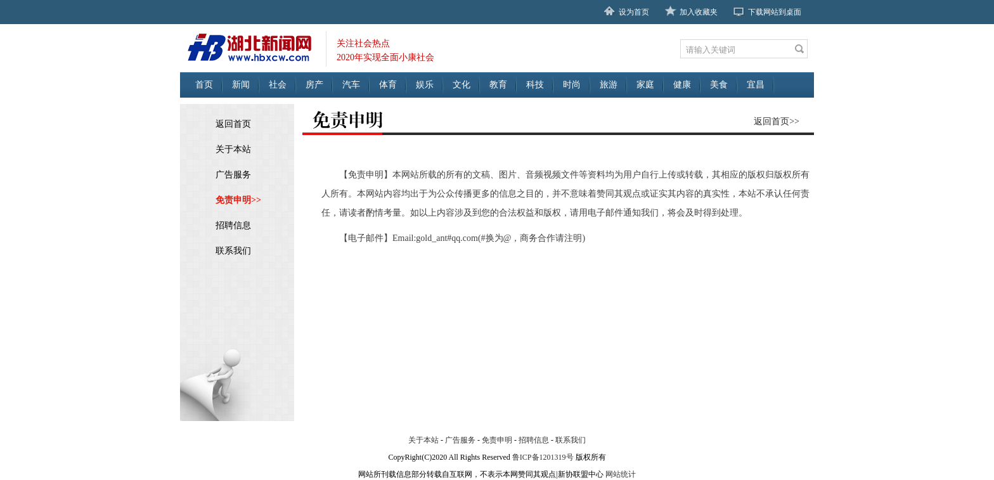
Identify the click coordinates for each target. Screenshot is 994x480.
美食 (719, 84)
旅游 (608, 84)
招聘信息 (233, 225)
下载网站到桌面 (774, 12)
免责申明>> (238, 200)
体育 (388, 84)
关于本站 (233, 149)
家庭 (645, 84)
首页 (204, 84)
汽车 (351, 84)
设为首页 (634, 12)
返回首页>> (776, 121)
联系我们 (233, 251)
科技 (535, 84)
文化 (461, 84)
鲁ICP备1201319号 (543, 457)
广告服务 (233, 174)
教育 (498, 84)
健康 (682, 84)
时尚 (572, 84)
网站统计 (620, 474)
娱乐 (425, 84)
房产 (314, 84)
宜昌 (756, 84)
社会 (278, 84)
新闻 (241, 84)
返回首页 (233, 124)
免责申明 (497, 440)
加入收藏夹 (699, 12)
